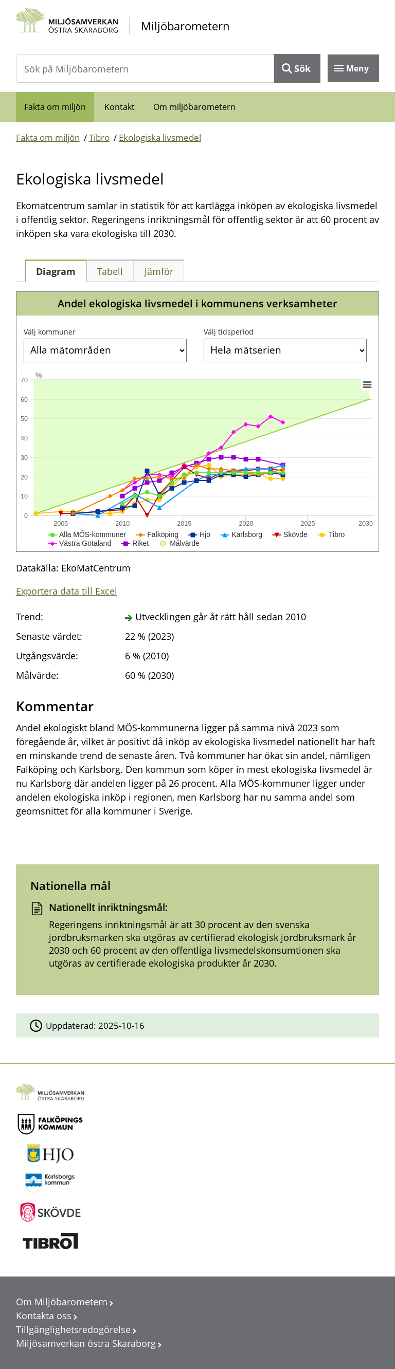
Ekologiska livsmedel (160, 137)
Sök (302, 68)
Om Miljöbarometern (61, 1302)
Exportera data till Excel (66, 591)
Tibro (99, 137)
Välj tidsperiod (229, 332)
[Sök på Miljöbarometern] (145, 68)
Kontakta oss (43, 1315)
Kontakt (119, 107)
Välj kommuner (50, 332)
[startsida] (198, 26)
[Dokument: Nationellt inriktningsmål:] (197, 939)
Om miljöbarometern (194, 107)
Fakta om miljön (55, 107)
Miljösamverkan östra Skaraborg (86, 1343)
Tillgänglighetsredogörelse (73, 1329)
